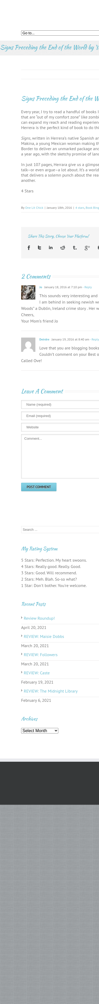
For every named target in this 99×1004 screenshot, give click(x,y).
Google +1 (87, 247)
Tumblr (75, 247)
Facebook (29, 247)
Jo (40, 287)
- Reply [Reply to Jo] (87, 287)
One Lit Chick (34, 208)
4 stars (79, 208)
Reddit (62, 247)
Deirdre (44, 339)
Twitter (39, 247)
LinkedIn (51, 247)
